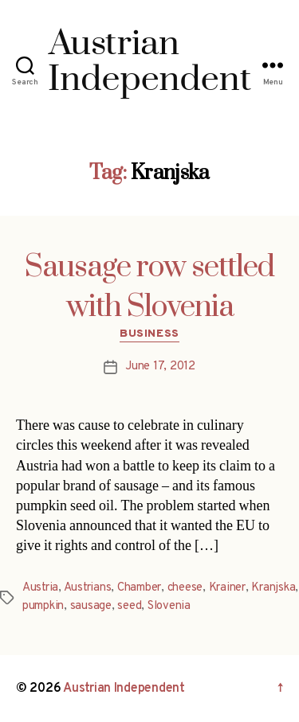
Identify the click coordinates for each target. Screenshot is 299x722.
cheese (185, 587)
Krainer (227, 587)
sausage (91, 606)
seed (129, 606)
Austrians (88, 587)
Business (149, 334)
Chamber (139, 587)
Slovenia (169, 606)
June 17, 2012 (160, 366)
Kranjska (273, 587)
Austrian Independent (124, 689)
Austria (40, 587)
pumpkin (43, 606)
